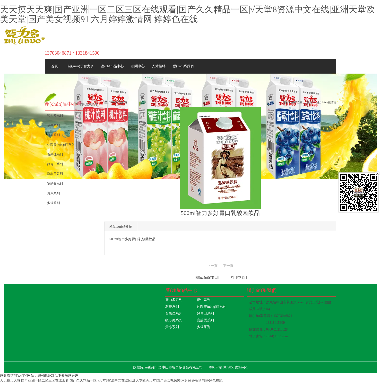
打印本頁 (238, 277)
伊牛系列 (203, 300)
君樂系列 (172, 306)
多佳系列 (203, 327)
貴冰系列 (172, 327)
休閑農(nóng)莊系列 (211, 306)
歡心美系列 (173, 320)
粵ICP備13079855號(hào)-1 (228, 367)
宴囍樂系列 (205, 320)
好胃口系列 (205, 313)
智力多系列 (173, 300)
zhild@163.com (277, 336)
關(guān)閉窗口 (206, 277)
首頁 (309, 102)
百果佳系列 (173, 313)
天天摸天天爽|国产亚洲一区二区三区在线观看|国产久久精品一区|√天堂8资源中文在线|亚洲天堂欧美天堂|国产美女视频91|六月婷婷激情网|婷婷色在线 (187, 14)
